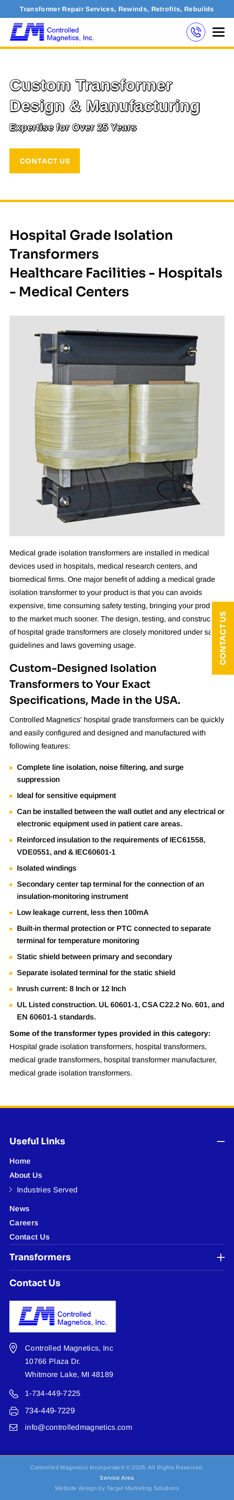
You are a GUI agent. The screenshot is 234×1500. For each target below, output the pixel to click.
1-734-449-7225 (52, 1393)
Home (20, 1161)
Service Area (117, 1478)
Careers (24, 1223)
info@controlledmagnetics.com (78, 1427)
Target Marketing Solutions (143, 1488)
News (19, 1209)
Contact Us (223, 638)
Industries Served (47, 1190)
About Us (26, 1175)
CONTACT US (45, 161)
